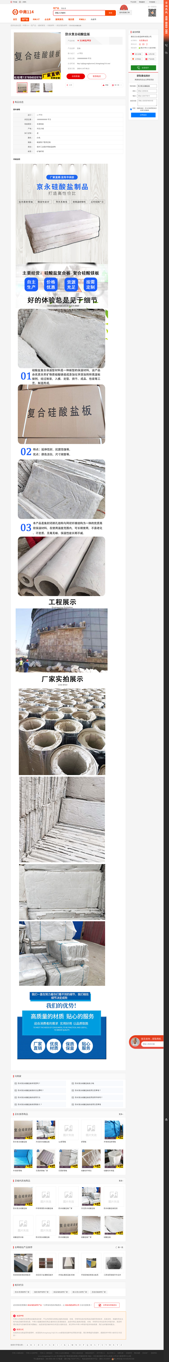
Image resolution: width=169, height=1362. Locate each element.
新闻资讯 (59, 19)
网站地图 (137, 1353)
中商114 (26, 25)
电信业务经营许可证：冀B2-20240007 (96, 1359)
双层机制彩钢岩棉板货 (21, 1275)
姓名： (135, 91)
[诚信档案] (152, 48)
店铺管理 (129, 1353)
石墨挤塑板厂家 (42, 1171)
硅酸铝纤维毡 (86, 1171)
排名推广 (145, 1353)
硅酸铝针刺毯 (109, 1171)
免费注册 (120, 1353)
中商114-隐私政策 (18, 1353)
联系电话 (97, 76)
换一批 (119, 1247)
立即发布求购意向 (110, 1305)
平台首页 (133, 2)
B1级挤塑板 (17, 1171)
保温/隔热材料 (61, 25)
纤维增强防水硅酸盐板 (44, 1208)
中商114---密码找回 (46, 1353)
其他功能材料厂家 (99, 1292)
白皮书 (93, 19)
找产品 (25, 19)
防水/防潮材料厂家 (22, 1292)
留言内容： (134, 101)
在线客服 (76, 76)
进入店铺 (138, 54)
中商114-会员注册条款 (62, 1353)
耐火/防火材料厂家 (80, 1292)
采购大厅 (36, 19)
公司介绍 (151, 54)
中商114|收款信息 (77, 1353)
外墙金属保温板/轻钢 (67, 1275)
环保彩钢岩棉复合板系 (89, 1275)
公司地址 (138, 59)
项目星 (71, 19)
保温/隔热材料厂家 (60, 1292)
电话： (135, 96)
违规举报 (154, 1353)
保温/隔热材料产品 (34, 1305)
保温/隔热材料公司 (72, 1305)
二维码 (22, 2)
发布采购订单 (124, 12)
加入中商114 (111, 1353)
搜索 (110, 13)
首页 (15, 19)
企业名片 (145, 68)
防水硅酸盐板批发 (111, 1208)
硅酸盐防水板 (18, 1237)
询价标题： (133, 86)
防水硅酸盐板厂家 (65, 1208)
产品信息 (151, 59)
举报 (106, 85)
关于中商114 (101, 1353)
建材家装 (41, 25)
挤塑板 (83, 1142)
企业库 (48, 19)
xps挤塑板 (62, 1142)
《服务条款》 (140, 108)
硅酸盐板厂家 (86, 1237)
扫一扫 (118, 85)
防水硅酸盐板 (64, 1237)
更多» (121, 1114)
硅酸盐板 (107, 1237)
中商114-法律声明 (32, 1353)
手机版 (15, 2)
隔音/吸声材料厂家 (41, 1292)
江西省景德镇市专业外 (112, 1275)
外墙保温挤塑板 (110, 1142)
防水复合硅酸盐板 (20, 1142)
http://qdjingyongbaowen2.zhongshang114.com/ (93, 63)
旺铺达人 (82, 19)
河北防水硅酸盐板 (43, 1142)
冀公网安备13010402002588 (123, 1359)
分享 (70, 85)
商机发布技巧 (89, 1353)
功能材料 (50, 25)
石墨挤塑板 (63, 1171)
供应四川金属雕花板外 (44, 1275)
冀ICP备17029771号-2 (72, 1359)
